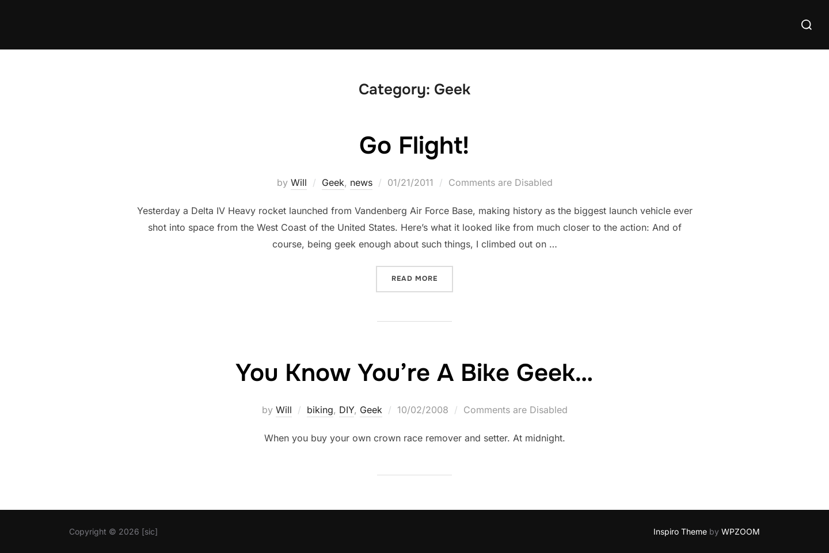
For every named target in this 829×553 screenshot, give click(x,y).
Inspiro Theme (680, 531)
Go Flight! (414, 145)
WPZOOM (740, 531)
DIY (346, 409)
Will (299, 182)
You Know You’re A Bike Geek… (414, 372)
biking (320, 409)
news (361, 182)
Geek (333, 182)
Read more (422, 277)
